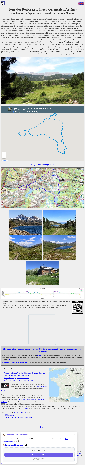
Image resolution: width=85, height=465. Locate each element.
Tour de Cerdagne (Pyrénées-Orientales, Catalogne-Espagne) (24, 373)
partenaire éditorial (20, 412)
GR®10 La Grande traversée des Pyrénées (18, 380)
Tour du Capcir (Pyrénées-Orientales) (16, 378)
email (39, 355)
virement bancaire (8, 441)
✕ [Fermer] (74, 434)
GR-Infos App (9, 415)
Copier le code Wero (39, 455)
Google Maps (36, 164)
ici (10, 359)
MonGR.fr (4, 391)
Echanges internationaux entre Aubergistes (19, 417)
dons (26, 408)
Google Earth (48, 164)
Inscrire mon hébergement (14, 445)
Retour (42, 427)
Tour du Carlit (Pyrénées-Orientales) (16, 375)
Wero (66, 439)
